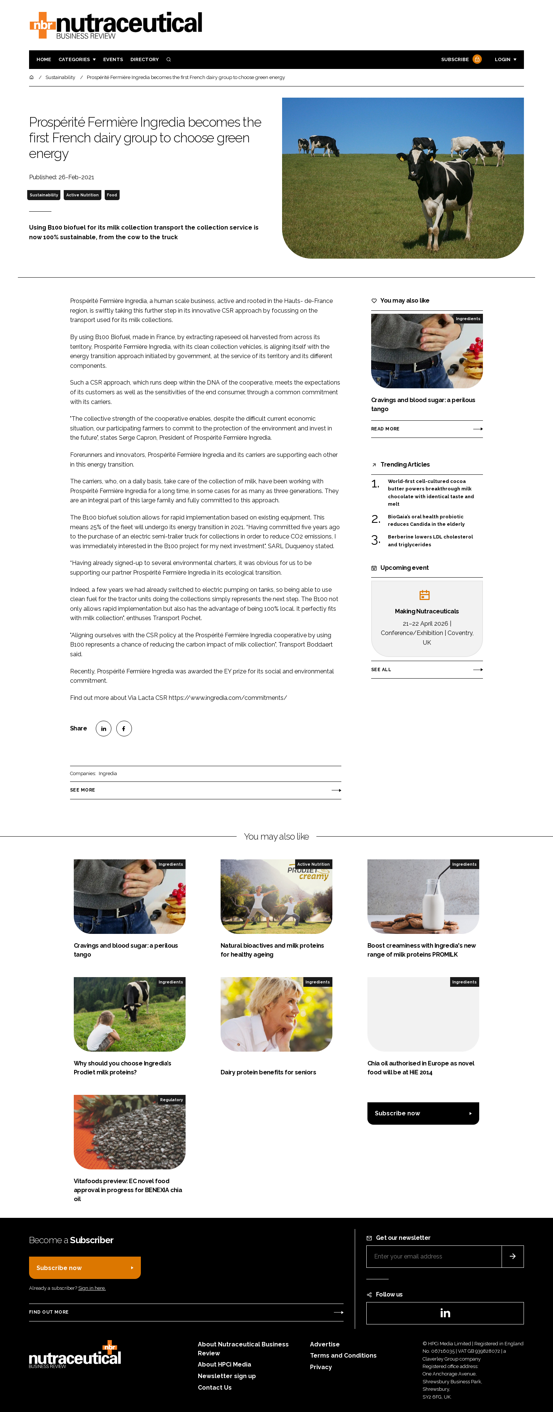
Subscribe (460, 59)
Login (503, 59)
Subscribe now (397, 1113)
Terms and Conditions (343, 1355)
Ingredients (468, 318)
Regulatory (171, 1099)
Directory (144, 59)
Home (44, 59)
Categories (74, 59)
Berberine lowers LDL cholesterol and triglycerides (430, 540)
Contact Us (215, 1387)
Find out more (49, 1312)
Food (112, 195)
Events (113, 59)
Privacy (321, 1367)
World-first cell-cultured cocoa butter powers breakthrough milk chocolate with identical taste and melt (431, 493)
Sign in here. (92, 1288)
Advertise (325, 1344)
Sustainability (44, 195)
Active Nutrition (82, 195)
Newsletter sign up (227, 1376)
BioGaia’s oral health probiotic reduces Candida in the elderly (426, 520)
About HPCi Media (224, 1364)
